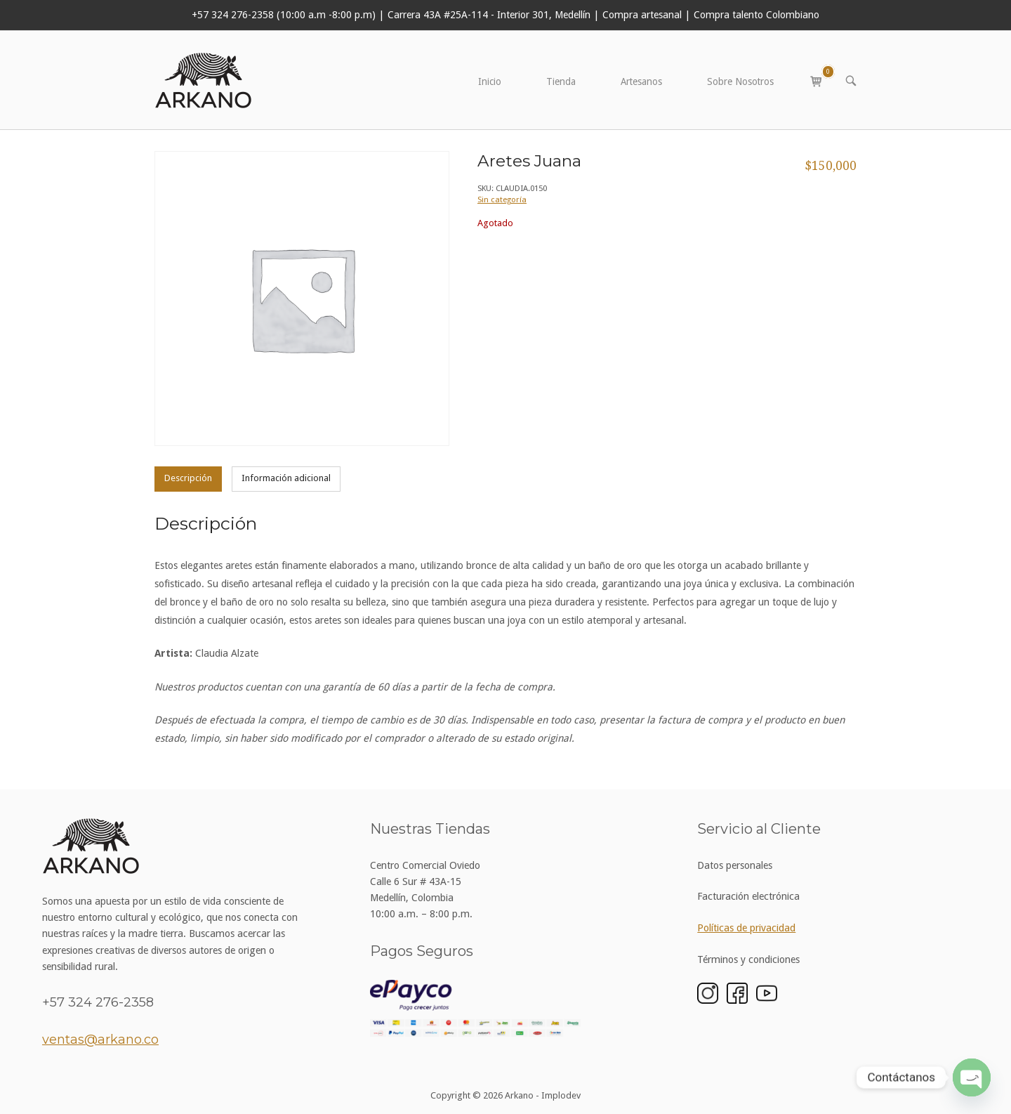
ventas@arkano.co (100, 1039)
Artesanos (641, 81)
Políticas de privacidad (746, 927)
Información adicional (286, 478)
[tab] (188, 479)
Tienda (561, 81)
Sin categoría (502, 199)
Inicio (489, 81)
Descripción (188, 478)
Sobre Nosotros (740, 81)
